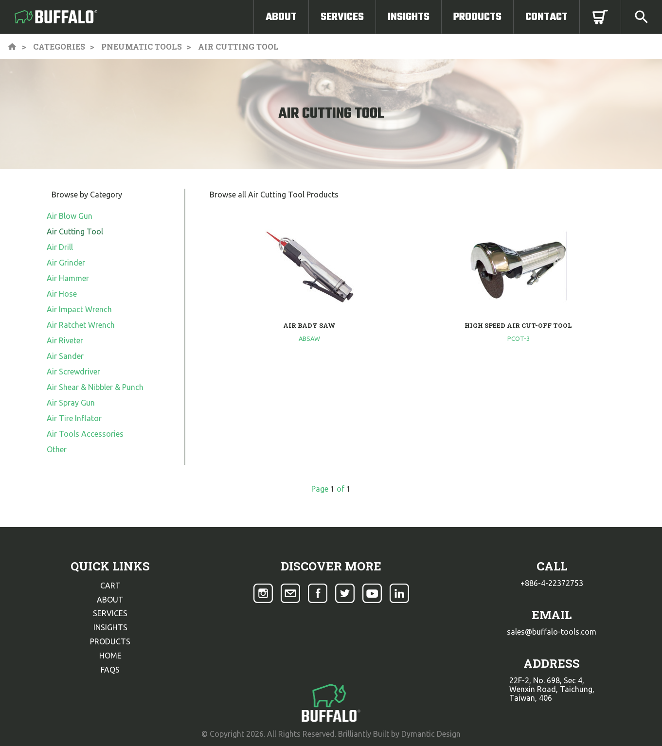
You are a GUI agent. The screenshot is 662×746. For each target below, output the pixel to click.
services (110, 613)
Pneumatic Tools (141, 46)
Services (342, 17)
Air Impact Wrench (79, 309)
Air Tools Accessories (85, 433)
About (281, 17)
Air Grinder (66, 262)
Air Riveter (65, 340)
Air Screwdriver (73, 371)
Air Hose (62, 293)
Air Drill (60, 247)
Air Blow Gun (69, 216)
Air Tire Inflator (74, 418)
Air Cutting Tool (75, 231)
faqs (110, 669)
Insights (408, 17)
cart (110, 585)
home (110, 655)
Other (57, 449)
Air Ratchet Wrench (81, 324)
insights (110, 627)
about (110, 599)
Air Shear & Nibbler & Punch (95, 387)
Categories (59, 46)
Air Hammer (68, 278)
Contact (546, 17)
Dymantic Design (431, 733)
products (110, 641)
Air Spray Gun (71, 402)
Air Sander (65, 356)
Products (477, 17)
